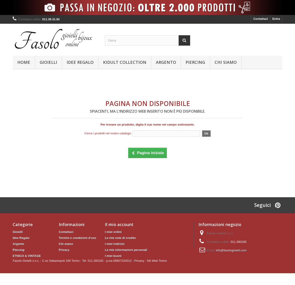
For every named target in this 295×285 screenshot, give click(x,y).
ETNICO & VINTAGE (27, 256)
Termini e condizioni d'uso (77, 238)
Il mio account (119, 224)
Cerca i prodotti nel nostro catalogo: (108, 133)
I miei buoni (113, 256)
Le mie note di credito (120, 238)
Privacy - (140, 272)
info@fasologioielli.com (231, 250)
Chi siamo (226, 62)
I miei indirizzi (114, 244)
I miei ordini (113, 232)
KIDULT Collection (124, 62)
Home (23, 62)
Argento (166, 62)
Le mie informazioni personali (126, 250)
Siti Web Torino (157, 272)
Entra (276, 19)
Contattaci (260, 19)
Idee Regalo (80, 62)
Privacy (64, 250)
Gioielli (48, 62)
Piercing (195, 62)
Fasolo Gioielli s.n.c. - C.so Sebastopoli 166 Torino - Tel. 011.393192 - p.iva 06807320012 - (73, 272)
